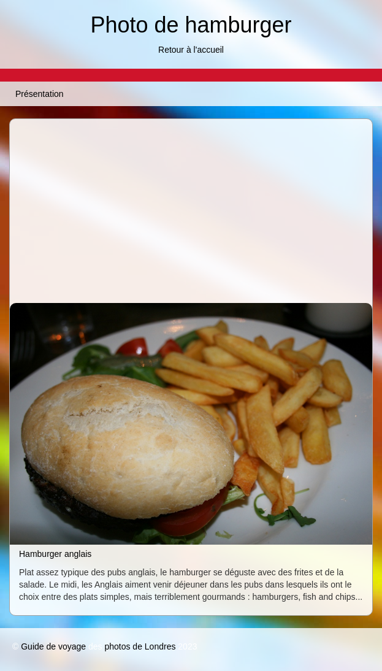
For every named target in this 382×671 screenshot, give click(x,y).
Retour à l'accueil (191, 50)
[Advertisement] (191, 211)
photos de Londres (139, 646)
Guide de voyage (53, 646)
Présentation (39, 94)
